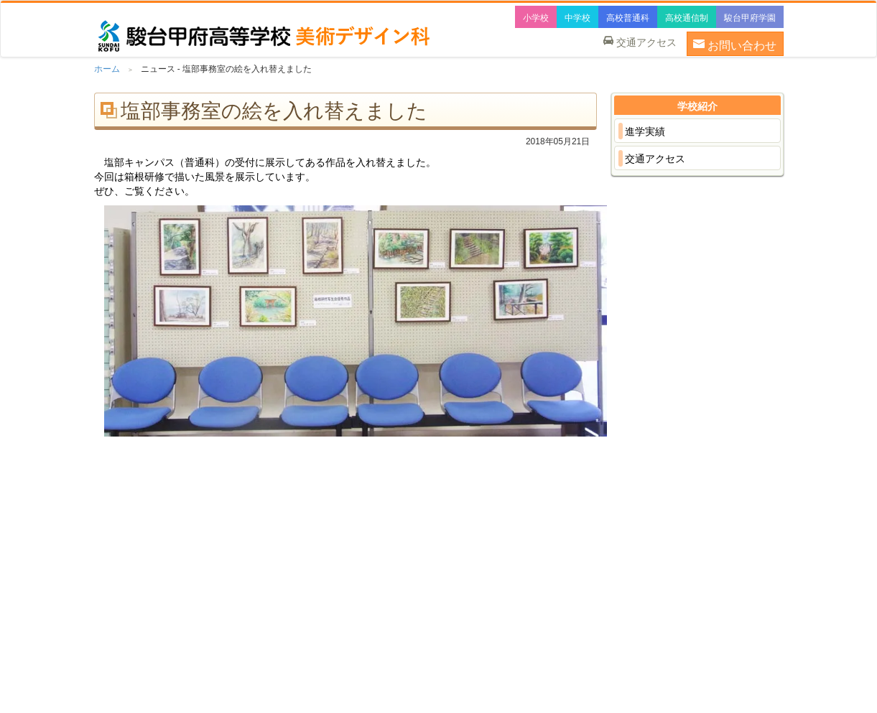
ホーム (107, 69)
